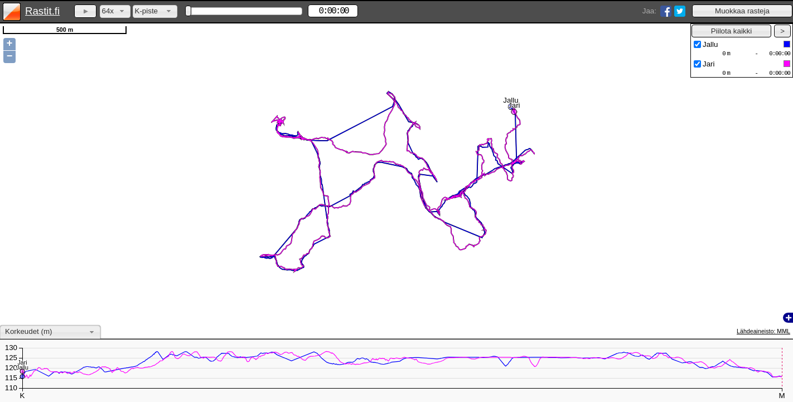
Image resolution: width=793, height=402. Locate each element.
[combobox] (115, 11)
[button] (742, 10)
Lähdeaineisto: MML (763, 331)
